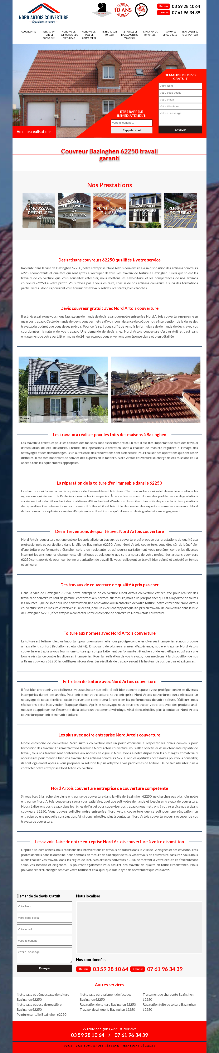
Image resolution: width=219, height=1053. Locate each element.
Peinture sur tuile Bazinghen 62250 (41, 1014)
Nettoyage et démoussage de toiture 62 (69, 34)
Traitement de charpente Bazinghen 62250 (168, 996)
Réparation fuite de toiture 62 (49, 34)
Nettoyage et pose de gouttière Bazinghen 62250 (39, 1006)
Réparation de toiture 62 (150, 33)
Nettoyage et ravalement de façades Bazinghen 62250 (105, 996)
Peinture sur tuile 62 (109, 33)
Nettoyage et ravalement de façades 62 (129, 34)
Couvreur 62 (28, 31)
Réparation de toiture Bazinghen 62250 (108, 1004)
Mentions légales (139, 1045)
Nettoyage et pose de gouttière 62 (89, 34)
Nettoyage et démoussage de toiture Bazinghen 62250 (43, 996)
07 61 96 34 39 (186, 12)
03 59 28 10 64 (186, 6)
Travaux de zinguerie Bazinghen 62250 (107, 1009)
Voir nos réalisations (34, 131)
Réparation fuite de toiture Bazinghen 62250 (169, 1006)
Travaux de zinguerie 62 (170, 33)
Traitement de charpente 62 (190, 33)
